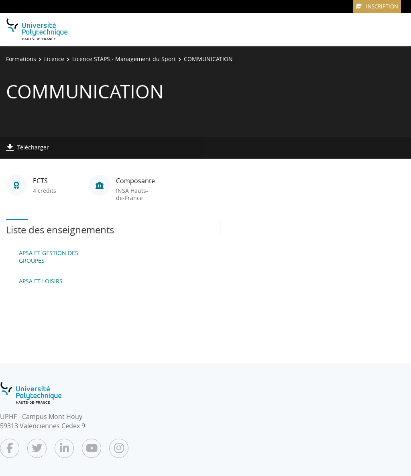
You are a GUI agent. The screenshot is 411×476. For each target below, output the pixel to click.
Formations (21, 59)
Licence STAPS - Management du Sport (124, 59)
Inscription (377, 6)
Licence (54, 59)
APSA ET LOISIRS (41, 281)
